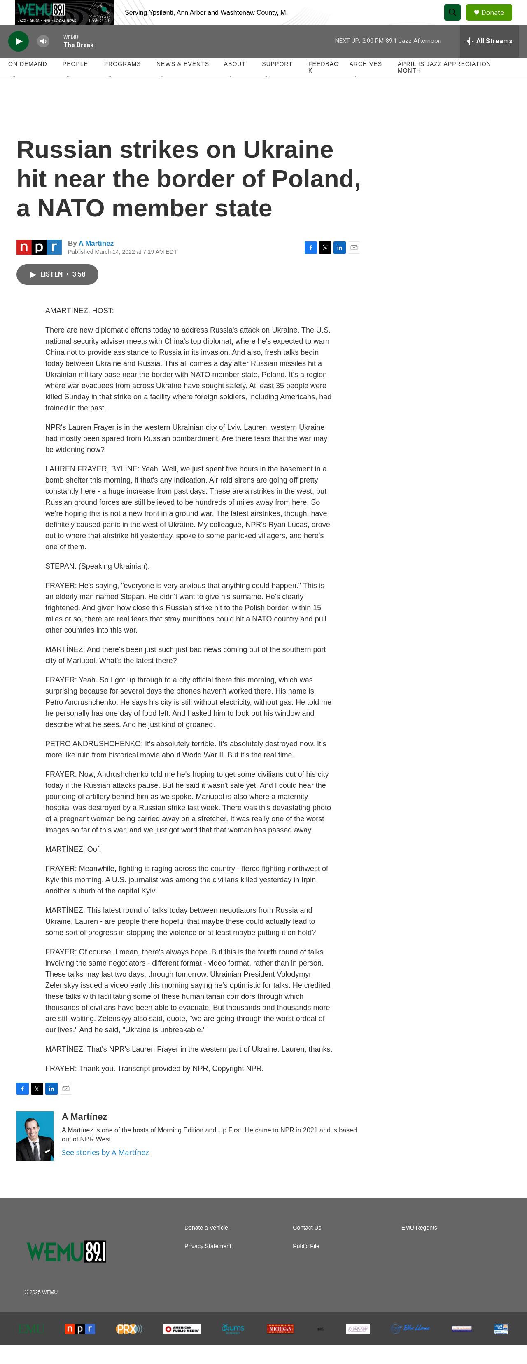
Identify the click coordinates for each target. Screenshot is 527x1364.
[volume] (43, 60)
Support (277, 82)
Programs (122, 82)
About (235, 82)
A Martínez (96, 262)
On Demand (27, 82)
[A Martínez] (35, 1154)
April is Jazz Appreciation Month (444, 85)
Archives (365, 82)
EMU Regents (419, 1246)
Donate (498, 21)
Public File (306, 1265)
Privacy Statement (207, 1265)
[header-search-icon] (456, 22)
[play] (18, 60)
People (75, 82)
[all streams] (489, 59)
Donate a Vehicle (206, 1246)
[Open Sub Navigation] (14, 95)
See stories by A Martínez (105, 1171)
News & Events (182, 82)
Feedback (323, 85)
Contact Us (307, 1246)
